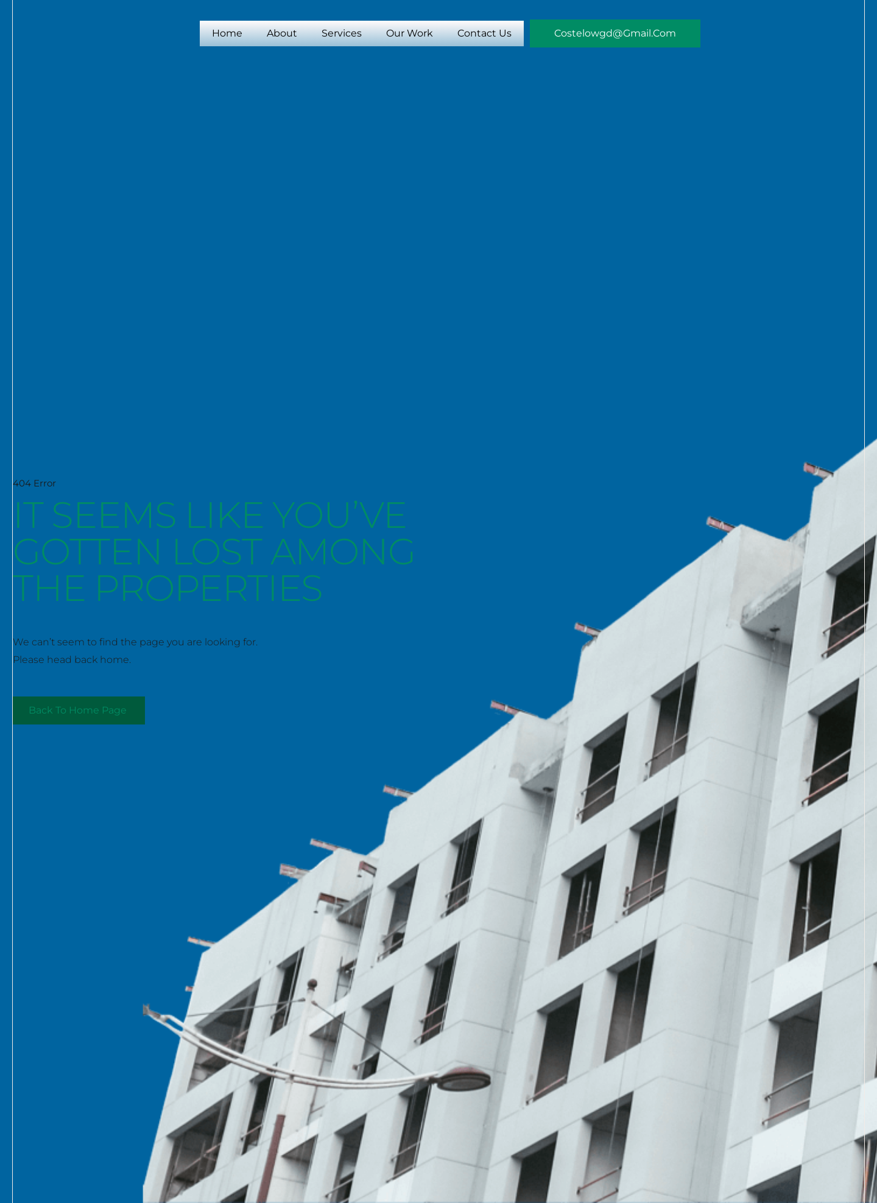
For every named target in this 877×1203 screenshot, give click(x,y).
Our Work (409, 33)
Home (227, 33)
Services (342, 33)
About (282, 33)
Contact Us (484, 33)
